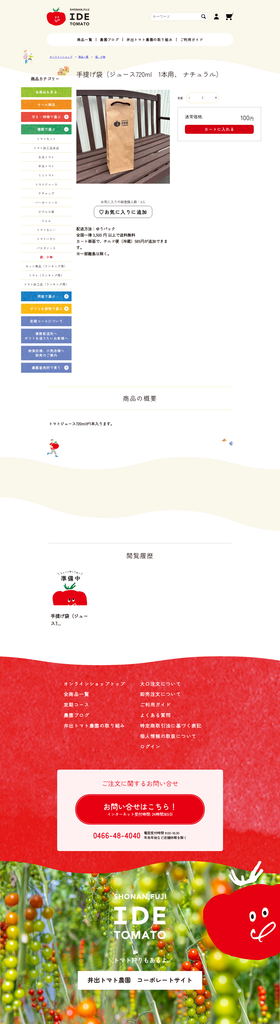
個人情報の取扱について (168, 736)
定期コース (76, 704)
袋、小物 (100, 57)
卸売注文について (160, 694)
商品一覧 (84, 39)
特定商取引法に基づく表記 (171, 725)
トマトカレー (46, 230)
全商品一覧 (76, 694)
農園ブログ (109, 39)
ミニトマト (46, 175)
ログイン (150, 746)
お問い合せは (140, 809)
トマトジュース (46, 184)
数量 (198, 98)
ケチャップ (46, 193)
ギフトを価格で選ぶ (46, 308)
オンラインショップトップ (94, 683)
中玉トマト (46, 166)
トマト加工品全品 (46, 148)
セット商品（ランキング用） (46, 266)
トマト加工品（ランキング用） (46, 284)
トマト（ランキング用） (46, 275)
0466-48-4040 (117, 835)
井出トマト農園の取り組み (149, 39)
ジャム (46, 221)
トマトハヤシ (46, 239)
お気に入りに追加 (125, 211)
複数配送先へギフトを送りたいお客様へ (46, 336)
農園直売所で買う (46, 367)
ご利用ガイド (191, 39)
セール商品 (46, 104)
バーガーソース (46, 202)
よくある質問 (155, 715)
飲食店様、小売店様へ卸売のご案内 (46, 353)
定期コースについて (46, 321)
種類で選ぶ (46, 129)
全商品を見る (46, 92)
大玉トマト (46, 157)
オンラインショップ (61, 57)
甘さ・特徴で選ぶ (46, 116)
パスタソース (46, 248)
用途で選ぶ (46, 296)
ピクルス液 (46, 212)
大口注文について (160, 683)
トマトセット (46, 139)
